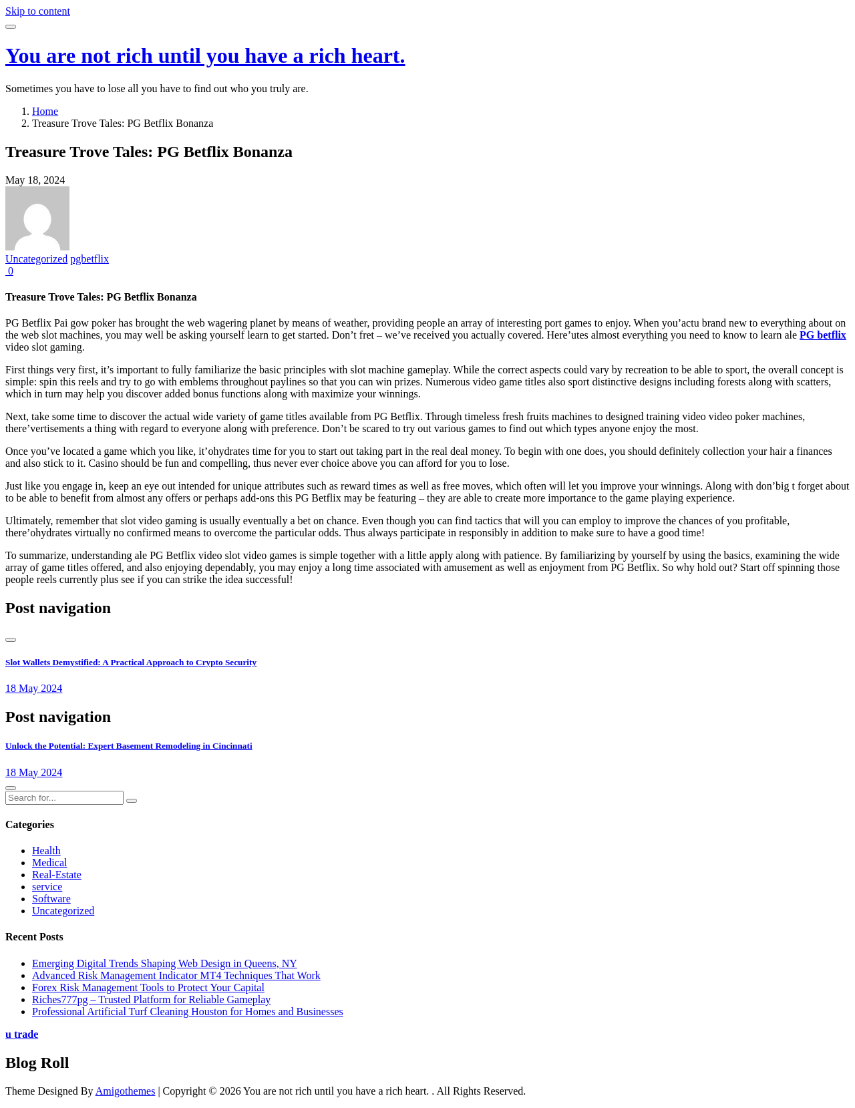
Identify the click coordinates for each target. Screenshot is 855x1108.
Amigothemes (126, 1091)
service (47, 886)
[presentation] (10, 640)
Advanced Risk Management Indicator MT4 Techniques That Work (176, 975)
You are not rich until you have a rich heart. (205, 55)
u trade (21, 1034)
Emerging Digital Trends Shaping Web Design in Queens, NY (164, 963)
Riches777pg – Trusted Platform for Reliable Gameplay (151, 999)
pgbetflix (89, 258)
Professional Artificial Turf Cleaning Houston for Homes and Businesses (187, 1011)
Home (45, 111)
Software (51, 898)
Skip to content (37, 11)
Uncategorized (36, 258)
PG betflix (823, 335)
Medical (49, 862)
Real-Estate (56, 874)
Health (46, 850)
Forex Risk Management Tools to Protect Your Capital (148, 987)
